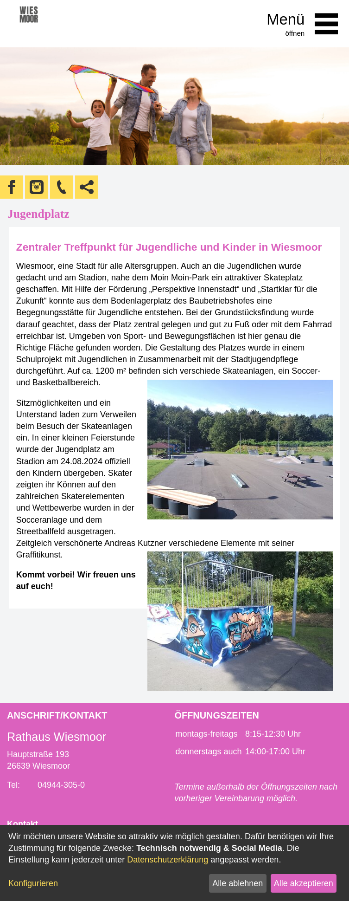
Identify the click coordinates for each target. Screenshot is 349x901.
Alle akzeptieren (303, 883)
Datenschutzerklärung (167, 859)
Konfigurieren (33, 883)
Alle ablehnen (237, 883)
